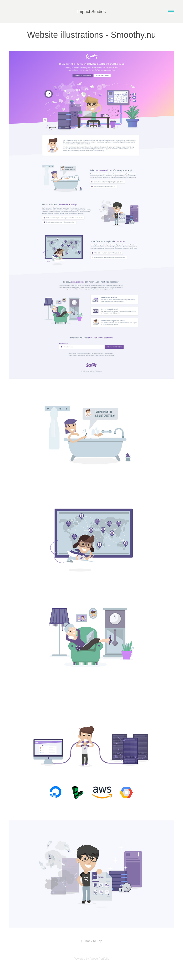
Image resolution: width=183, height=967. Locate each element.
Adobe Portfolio (99, 958)
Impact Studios (91, 11)
